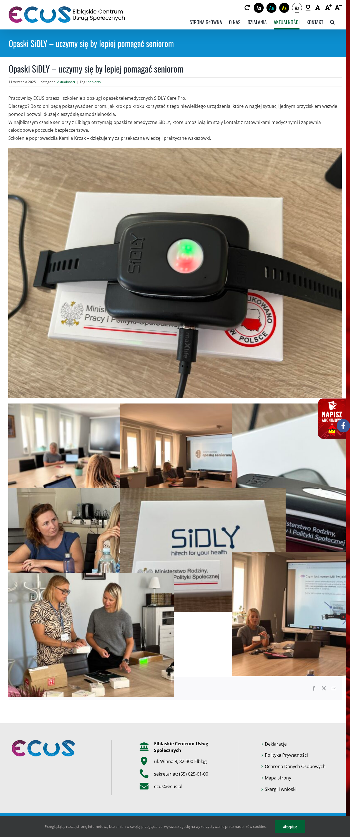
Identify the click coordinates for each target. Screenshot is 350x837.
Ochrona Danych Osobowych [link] (295, 766)
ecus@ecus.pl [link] (168, 786)
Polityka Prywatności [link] (286, 755)
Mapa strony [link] (278, 778)
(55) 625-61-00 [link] (193, 774)
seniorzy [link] (94, 81)
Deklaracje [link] (276, 744)
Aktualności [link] (66, 81)
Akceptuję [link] (290, 826)
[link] (247, 8)
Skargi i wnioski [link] (280, 789)
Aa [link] (258, 7)
